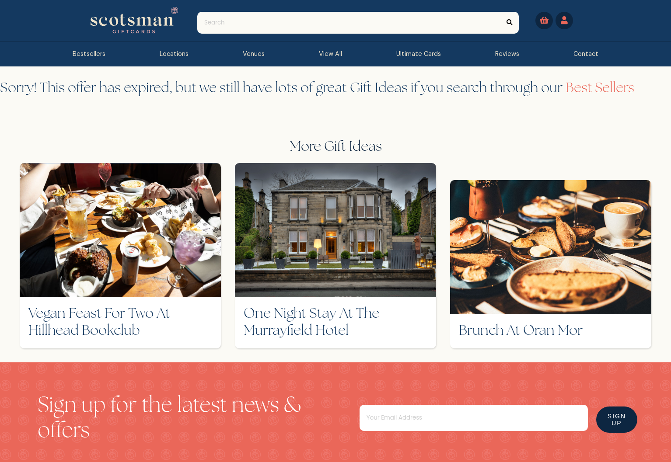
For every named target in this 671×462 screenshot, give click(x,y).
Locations (174, 54)
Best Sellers (600, 89)
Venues (254, 54)
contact (585, 54)
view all (330, 54)
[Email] (480, 410)
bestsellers (89, 54)
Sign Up (611, 412)
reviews (507, 54)
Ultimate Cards (418, 54)
